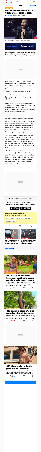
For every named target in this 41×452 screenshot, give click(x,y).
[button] (10, 1)
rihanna (13, 218)
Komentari (33, 5)
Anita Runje (10, 15)
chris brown (20, 218)
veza (7, 218)
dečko (14, 221)
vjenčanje (8, 221)
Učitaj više (20, 382)
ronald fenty (28, 218)
